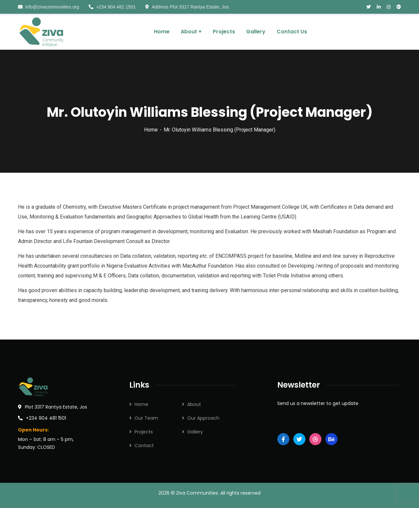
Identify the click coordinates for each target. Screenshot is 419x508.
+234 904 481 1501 (112, 6)
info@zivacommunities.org (48, 6)
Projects (144, 432)
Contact (144, 445)
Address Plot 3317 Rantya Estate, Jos (187, 6)
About (194, 404)
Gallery (195, 432)
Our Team (146, 418)
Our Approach (203, 418)
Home (151, 130)
